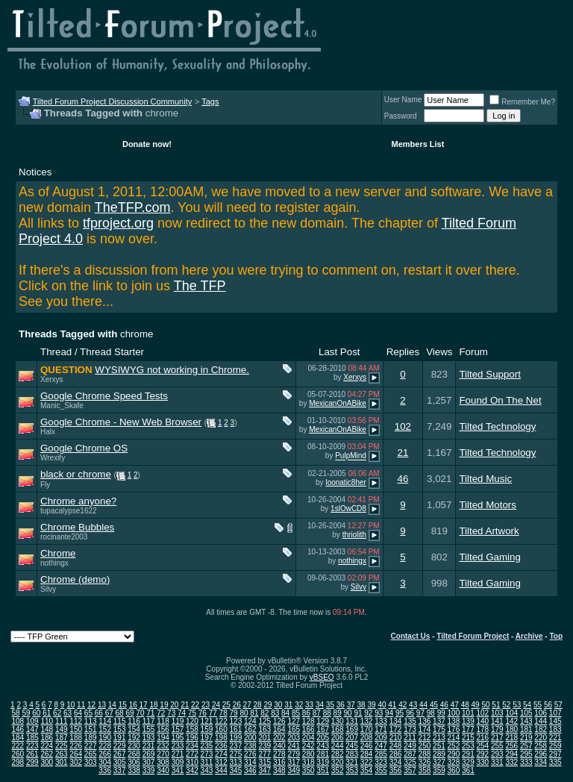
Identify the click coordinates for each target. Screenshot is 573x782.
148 (46, 729)
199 (236, 737)
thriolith (354, 535)
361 (468, 770)
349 (293, 770)
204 (308, 737)
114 (104, 721)
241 (293, 746)
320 (337, 762)
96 (410, 713)
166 (308, 729)
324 (395, 762)
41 (392, 705)
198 (221, 737)
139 (468, 721)
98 (431, 713)
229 (119, 746)
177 (468, 729)
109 (32, 721)
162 (250, 729)
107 (555, 713)
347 (264, 770)
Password (400, 116)
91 (358, 713)
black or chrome (75, 474)
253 (468, 746)
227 (90, 746)
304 (104, 762)
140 (482, 721)
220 (540, 737)
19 (164, 705)
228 (104, 746)
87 (317, 713)
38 (361, 705)
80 (243, 713)
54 (527, 705)
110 (46, 721)
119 (178, 721)
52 (506, 705)
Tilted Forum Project (472, 636)
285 (381, 754)
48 (465, 705)
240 (279, 746)
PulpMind (350, 456)
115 (119, 721)
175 (439, 729)
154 (134, 729)
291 (468, 754)
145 (555, 721)
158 (192, 729)
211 (410, 737)
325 (410, 762)
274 (221, 754)
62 (57, 713)
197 (207, 737)
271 (178, 754)
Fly (45, 485)
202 (279, 737)
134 (395, 721)
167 (322, 729)
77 (213, 713)
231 (149, 746)
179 (497, 729)
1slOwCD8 (348, 508)
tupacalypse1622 (68, 511)
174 (425, 729)
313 (236, 762)
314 (250, 762)
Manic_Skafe (62, 405)
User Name (403, 100)
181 (526, 729)
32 (299, 705)
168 (337, 729)
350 (308, 770)
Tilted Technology (497, 426)
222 (17, 746)
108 (17, 721)
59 (26, 713)
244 (337, 746)
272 (192, 754)
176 (454, 729)
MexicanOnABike (337, 403)
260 (17, 754)
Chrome (57, 553)
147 (32, 729)
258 (540, 746)
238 (250, 746)
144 (540, 721)
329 (468, 762)
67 (109, 713)
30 (278, 705)
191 (119, 737)
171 (381, 729)
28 (258, 705)
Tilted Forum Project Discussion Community (112, 101)
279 (293, 754)
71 (150, 713)
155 (149, 729)
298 (17, 762)
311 (207, 762)
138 (454, 721)
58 (15, 713)
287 (410, 754)
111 (61, 721)
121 (207, 721)
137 (439, 721)
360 (454, 770)
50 (485, 705)
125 (264, 721)
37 (351, 705)
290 (454, 754)
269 (149, 754)
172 (395, 729)
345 (236, 770)
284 (366, 754)
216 (482, 737)
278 (279, 754)
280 (308, 754)
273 (207, 754)
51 (496, 705)
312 (221, 762)
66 (99, 713)
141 (497, 721)
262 (46, 754)
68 (120, 713)
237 (236, 746)
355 (381, 770)
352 (337, 770)
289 (439, 754)
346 (250, 770)
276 (250, 754)
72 (161, 713)
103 (497, 713)
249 (410, 746)
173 (410, 729)
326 (425, 762)
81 (254, 713)
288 (425, 754)
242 (308, 746)
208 (366, 737)
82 (264, 713)
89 (338, 713)
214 (454, 737)
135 (410, 721)
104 (511, 713)
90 (347, 713)
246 (366, 746)
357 (410, 770)
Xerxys (51, 379)
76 (202, 713)
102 (403, 426)
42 (402, 705)
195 (178, 737)
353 (351, 770)
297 (555, 754)
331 (497, 762)
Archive (529, 636)
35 (330, 705)
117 (149, 721)
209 (381, 737)
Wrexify (52, 458)
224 (46, 746)
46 (402, 478)
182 (540, 729)
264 (75, 754)
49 (476, 705)
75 (192, 713)
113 (90, 721)
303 (90, 762)
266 (104, 754)
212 (425, 737)
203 (293, 737)
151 (90, 729)
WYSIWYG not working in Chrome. (172, 369)
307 (149, 762)
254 (482, 746)
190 (104, 737)
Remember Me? (522, 102)
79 (234, 713)
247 (381, 746)
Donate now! (147, 144)
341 (178, 770)
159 (207, 729)
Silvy (48, 589)
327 (439, 762)
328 (454, 762)
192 (134, 737)
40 (382, 705)
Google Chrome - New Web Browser (120, 422)
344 (221, 770)
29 (267, 705)
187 (61, 737)
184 (17, 737)
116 (134, 721)
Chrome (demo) (75, 579)
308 (163, 762)
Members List (417, 144)
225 (61, 746)
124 (250, 721)
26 (237, 705)
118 (163, 721)
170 (366, 729)
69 (129, 713)
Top (556, 636)
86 (306, 713)
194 (163, 737)
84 (285, 713)
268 (134, 754)
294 (511, 754)
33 (309, 705)
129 (322, 721)
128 (308, 721)
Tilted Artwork (489, 531)
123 (236, 721)
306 (134, 762)
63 (67, 713)
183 (555, 729)
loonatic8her (345, 482)
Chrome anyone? (78, 501)
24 (216, 705)
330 (482, 762)
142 (511, 721)
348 (279, 770)
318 (308, 762)
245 (351, 746)
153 (119, 729)
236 (221, 746)
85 (296, 713)
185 (32, 737)
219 (526, 737)
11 (81, 705)
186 (46, 737)
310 (192, 762)
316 (279, 762)
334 (540, 762)
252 (454, 746)
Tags (210, 101)
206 (337, 737)
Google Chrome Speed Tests (104, 395)
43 (413, 705)
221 (555, 737)
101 (468, 713)
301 (61, 762)
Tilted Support (489, 374)
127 (293, 721)
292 (482, 754)
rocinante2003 (63, 537)
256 (511, 746)
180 (511, 729)
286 (395, 754)
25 (226, 705)
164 (279, 729)
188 (75, 737)
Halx (47, 432)
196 (192, 737)
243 (322, 746)
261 (32, 754)
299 (32, 762)
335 (555, 762)
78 (223, 713)
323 (381, 762)
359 (439, 770)
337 (119, 770)
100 (454, 713)
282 (337, 754)
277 (264, 754)
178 (482, 729)
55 (537, 705)
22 (195, 705)
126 (279, 721)
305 (119, 762)
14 (112, 705)
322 (366, 762)
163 (264, 729)
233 (178, 746)
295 (526, 754)
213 (439, 737)
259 (555, 746)
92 (368, 713)
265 (90, 754)
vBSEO (322, 677)
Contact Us (410, 636)
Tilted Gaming (489, 557)
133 (381, 721)
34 (320, 705)
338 (134, 770)
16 (133, 705)
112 (75, 721)
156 (163, 729)
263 (61, 754)
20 (174, 705)
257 (526, 746)
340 (163, 770)
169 (351, 729)
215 (468, 737)
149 (61, 729)
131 (351, 721)
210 (395, 737)
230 (134, 746)
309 (178, 762)
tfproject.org (118, 223)
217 (497, 737)
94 (389, 713)
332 (511, 762)
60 (36, 713)
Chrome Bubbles (77, 527)
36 (340, 705)
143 (526, 721)
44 (423, 705)
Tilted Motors (487, 504)
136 (425, 721)
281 (322, 754)
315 (264, 762)
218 (511, 737)
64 (78, 713)
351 (322, 770)
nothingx (54, 563)
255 (497, 746)
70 (140, 713)
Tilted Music (485, 478)
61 (47, 713)
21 (402, 452)
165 (293, 729)
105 (526, 713)
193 (149, 737)
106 (540, 713)
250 (425, 746)
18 (153, 705)
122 (221, 721)
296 (540, 754)
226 (75, 746)
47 (455, 705)
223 (32, 746)
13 (102, 705)
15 (123, 705)
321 (351, 762)
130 (337, 721)
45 (434, 705)
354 (366, 770)
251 (439, 746)
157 (178, 729)
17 (144, 705)
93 (379, 713)
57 (558, 705)
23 (205, 705)
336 (104, 770)
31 (288, 705)
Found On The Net (500, 400)
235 (207, 746)
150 (75, 729)
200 (250, 737)
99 (441, 713)
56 (548, 705)
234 (192, 746)
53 (517, 705)
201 (264, 737)
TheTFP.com (133, 207)
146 (17, 729)
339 (149, 770)
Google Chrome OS (84, 448)
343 (207, 770)
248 (395, 746)
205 (322, 737)
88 (327, 713)
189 (90, 737)
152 (104, 729)
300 (46, 762)
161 (236, 729)
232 (163, 746)
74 (182, 713)
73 (171, 713)
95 (399, 713)
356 (395, 770)
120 (192, 721)
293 (497, 754)
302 (75, 762)
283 (351, 754)
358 (425, 770)
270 (163, 754)
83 (275, 713)
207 (351, 737)
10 (70, 705)
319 (322, 762)
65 (88, 713)
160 (221, 729)
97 (420, 713)
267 (119, 754)
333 (526, 762)
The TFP (200, 285)
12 (91, 705)
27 (247, 705)
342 (192, 770)
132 (366, 721)
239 (264, 746)
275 (236, 754)
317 (293, 762)
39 (371, 705)
